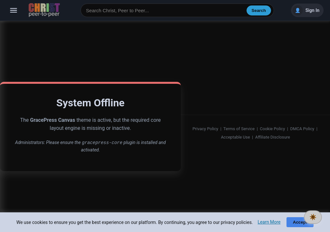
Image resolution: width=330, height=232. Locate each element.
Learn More (269, 222)
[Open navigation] (13, 10)
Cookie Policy (272, 128)
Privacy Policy (205, 128)
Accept (300, 222)
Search (259, 10)
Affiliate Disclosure (272, 137)
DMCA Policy (302, 128)
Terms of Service (239, 128)
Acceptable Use (235, 137)
